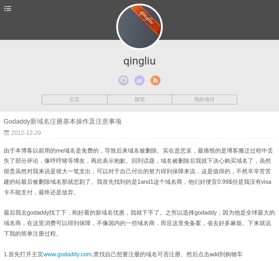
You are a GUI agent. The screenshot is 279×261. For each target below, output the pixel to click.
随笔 (140, 99)
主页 (74, 99)
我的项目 (204, 99)
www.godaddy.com (67, 254)
